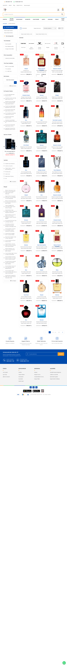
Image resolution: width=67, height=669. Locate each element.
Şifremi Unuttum (6, 376)
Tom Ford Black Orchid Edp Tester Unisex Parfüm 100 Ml (26, 297)
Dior (26, 120)
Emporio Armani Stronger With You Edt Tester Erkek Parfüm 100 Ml (57, 197)
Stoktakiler (24, 28)
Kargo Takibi (37, 378)
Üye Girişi (5, 374)
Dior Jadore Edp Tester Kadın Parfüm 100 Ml (26, 272)
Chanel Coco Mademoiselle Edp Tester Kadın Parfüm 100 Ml (26, 71)
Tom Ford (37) (8, 44)
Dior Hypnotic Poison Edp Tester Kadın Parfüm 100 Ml (26, 322)
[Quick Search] (8, 82)
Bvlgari (57, 95)
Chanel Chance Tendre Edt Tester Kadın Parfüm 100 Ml (26, 197)
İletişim (35, 372)
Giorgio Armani (26, 95)
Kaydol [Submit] (61, 354)
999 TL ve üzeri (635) (9, 66)
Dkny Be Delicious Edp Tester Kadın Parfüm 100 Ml (57, 272)
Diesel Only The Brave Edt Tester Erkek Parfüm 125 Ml (41, 272)
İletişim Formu (37, 374)
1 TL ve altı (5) (8, 68)
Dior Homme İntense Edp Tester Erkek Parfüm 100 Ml (41, 197)
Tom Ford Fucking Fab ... (10, 151)
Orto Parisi (26, 145)
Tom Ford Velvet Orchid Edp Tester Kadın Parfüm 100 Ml (41, 222)
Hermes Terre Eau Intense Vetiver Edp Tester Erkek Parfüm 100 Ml (26, 247)
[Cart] (62, 9)
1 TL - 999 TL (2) (8, 71)
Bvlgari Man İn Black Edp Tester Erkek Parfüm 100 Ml (57, 97)
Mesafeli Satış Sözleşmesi (55, 372)
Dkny (57, 270)
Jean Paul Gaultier (41, 245)
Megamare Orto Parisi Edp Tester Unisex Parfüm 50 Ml (26, 147)
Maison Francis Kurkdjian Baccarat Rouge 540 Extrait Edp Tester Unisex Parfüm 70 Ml (41, 71)
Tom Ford (41, 220)
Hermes (26, 245)
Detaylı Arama (13, 85)
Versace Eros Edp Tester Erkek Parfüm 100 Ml (26, 222)
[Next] (16, 146)
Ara (15, 82)
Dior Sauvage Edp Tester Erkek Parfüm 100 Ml (26, 122)
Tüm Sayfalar (13, 181)
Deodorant (21, 376)
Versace (41, 95)
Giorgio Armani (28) (9, 48)
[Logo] (4, 9)
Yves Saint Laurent (57, 120)
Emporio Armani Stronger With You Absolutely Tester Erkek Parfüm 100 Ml (57, 147)
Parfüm (20, 372)
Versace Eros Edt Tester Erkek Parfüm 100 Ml (42, 147)
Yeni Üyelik (5, 372)
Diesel (41, 270)
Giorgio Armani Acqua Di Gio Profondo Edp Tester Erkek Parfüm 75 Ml (41, 172)
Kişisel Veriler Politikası (55, 378)
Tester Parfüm (22, 374)
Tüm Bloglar (13, 280)
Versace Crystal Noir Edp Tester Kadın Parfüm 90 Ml (41, 97)
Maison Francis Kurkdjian (41, 69)
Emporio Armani (57, 68)
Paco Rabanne (57, 170)
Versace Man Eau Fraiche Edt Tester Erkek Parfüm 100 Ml (41, 322)
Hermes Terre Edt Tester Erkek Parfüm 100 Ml (57, 297)
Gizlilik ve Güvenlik (54, 374)
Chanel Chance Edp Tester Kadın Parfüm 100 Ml (41, 297)
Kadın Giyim (21, 381)
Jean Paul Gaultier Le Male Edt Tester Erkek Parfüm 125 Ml (41, 247)
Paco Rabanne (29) (9, 46)
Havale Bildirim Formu (39, 376)
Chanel (26, 68)
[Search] (33, 14)
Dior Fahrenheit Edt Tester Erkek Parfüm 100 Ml (41, 122)
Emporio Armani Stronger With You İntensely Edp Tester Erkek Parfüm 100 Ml (57, 71)
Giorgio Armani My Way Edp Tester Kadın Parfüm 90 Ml (26, 97)
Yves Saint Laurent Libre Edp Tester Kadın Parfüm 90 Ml (57, 122)
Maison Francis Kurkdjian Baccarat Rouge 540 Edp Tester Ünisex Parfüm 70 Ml (57, 247)
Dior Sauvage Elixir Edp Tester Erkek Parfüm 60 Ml (26, 172)
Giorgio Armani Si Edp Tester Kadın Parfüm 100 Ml (57, 222)
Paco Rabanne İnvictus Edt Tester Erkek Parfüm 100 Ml (57, 172)
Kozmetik (21, 378)
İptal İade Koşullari (54, 376)
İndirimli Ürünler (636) (9, 58)
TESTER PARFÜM (11, 23)
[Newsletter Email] (45, 354)
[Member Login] (58, 9)
